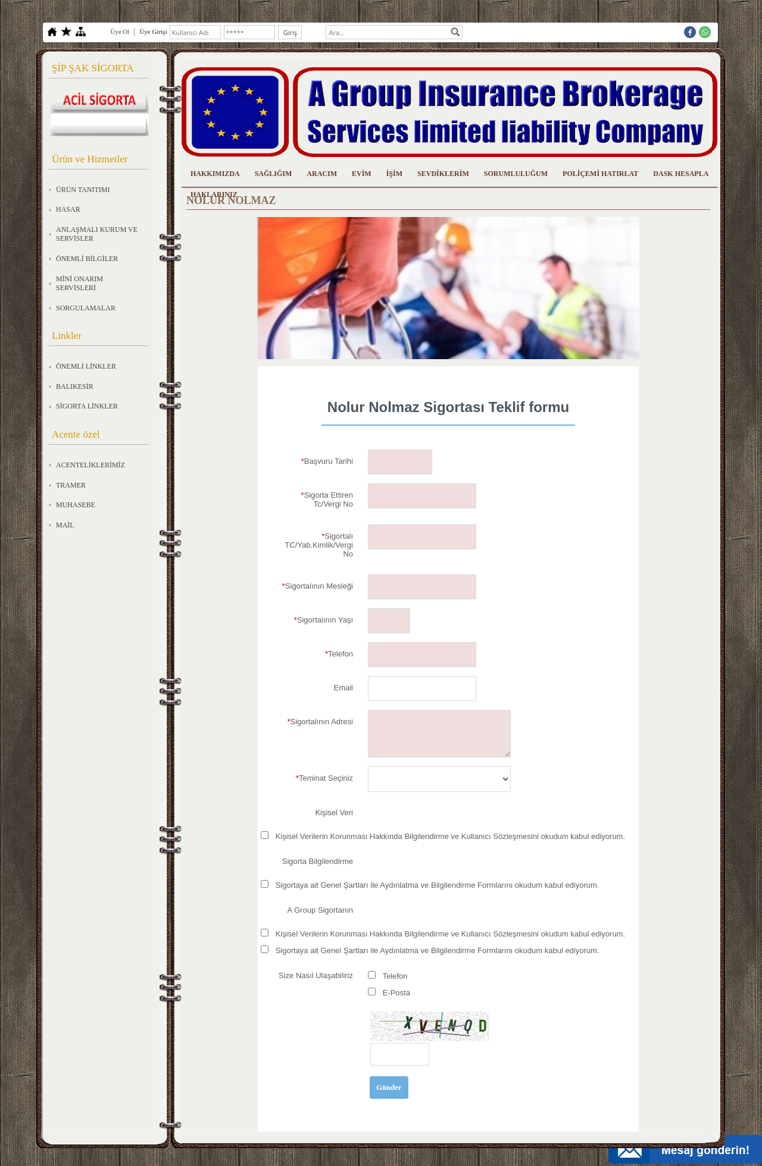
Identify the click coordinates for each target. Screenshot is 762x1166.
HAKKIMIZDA (215, 173)
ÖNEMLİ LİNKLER (86, 366)
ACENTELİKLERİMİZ (90, 465)
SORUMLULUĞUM (516, 173)
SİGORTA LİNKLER (87, 406)
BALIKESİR (74, 386)
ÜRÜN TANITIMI (83, 190)
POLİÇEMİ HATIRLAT (600, 173)
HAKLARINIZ (214, 194)
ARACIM (322, 173)
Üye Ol (119, 31)
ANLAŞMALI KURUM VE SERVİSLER (97, 234)
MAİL (65, 525)
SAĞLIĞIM (273, 173)
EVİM (361, 173)
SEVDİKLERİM (443, 173)
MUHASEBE (75, 505)
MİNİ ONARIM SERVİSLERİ (79, 284)
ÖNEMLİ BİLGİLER (87, 258)
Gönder (389, 1087)
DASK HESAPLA (680, 173)
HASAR (68, 209)
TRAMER (71, 485)
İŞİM (394, 173)
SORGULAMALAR (85, 308)
